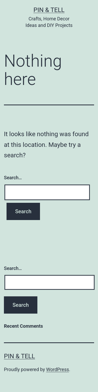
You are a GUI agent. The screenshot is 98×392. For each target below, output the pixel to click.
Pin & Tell (49, 10)
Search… (13, 177)
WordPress (57, 369)
